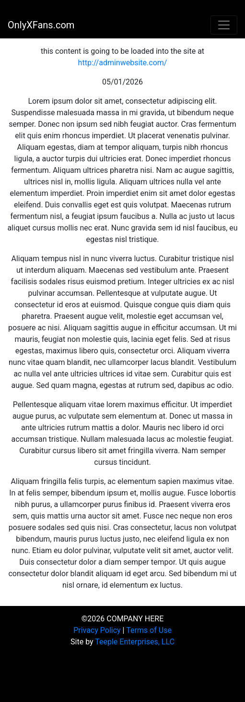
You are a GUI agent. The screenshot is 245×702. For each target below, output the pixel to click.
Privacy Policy (97, 630)
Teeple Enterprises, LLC (135, 641)
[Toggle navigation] (223, 25)
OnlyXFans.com (41, 25)
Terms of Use (149, 630)
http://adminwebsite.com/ (122, 62)
